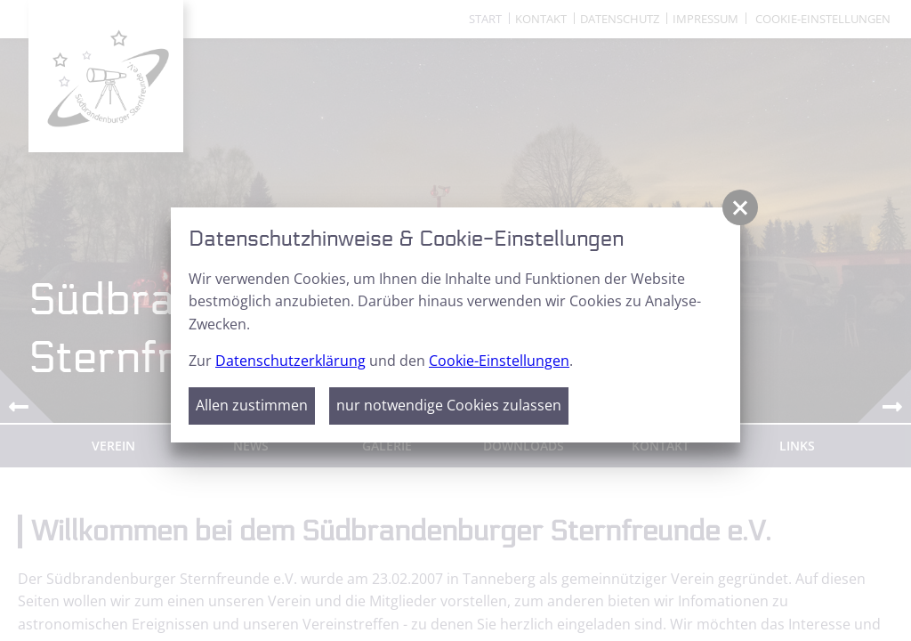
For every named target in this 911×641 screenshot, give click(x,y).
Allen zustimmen (252, 405)
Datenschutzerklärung (290, 360)
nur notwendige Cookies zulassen (448, 405)
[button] (740, 207)
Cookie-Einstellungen (499, 360)
